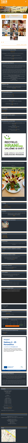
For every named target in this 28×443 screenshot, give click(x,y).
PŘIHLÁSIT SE (13, 51)
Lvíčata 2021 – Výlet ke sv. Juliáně (22, 44)
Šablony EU (6, 205)
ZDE (13, 56)
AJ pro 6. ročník (5, 235)
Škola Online (10, 407)
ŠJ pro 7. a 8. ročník (5, 237)
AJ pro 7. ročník (5, 236)
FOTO (14, 215)
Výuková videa (8, 313)
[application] (14, 296)
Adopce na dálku (4, 110)
